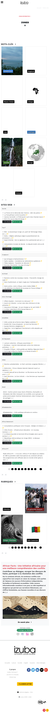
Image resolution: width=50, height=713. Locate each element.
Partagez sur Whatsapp (25, 630)
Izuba (21, 697)
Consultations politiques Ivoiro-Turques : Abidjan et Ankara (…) (23, 426)
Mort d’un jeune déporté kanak (13, 219)
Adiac (4, 360)
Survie (4, 208)
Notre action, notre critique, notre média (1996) (19, 286)
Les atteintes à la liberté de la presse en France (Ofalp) (21, 288)
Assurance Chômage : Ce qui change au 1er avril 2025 (21, 307)
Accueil (39, 8)
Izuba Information (25, 16)
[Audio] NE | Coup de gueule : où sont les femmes (19, 324)
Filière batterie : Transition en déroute (16, 263)
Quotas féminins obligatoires (12, 326)
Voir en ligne (17, 221)
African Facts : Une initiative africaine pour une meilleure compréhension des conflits (24, 567)
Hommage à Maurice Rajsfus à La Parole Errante (19, 351)
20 (25, 547)
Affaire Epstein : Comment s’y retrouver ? (17, 301)
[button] (1, 2)
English (26, 663)
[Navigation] (24, 2)
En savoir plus (25, 622)
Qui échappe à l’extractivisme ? (13, 259)
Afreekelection (6, 407)
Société (20, 663)
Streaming (12, 677)
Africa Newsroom (7, 421)
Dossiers (32, 663)
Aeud (3, 387)
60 (40, 547)
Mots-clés (46, 8)
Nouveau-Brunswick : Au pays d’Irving (15, 265)
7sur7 (4, 227)
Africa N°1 (5, 449)
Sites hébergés (40, 663)
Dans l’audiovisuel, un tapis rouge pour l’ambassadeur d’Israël (23, 282)
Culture (14, 663)
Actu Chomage (7, 297)
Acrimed (4, 273)
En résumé (7, 221)
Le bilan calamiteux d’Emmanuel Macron (16, 309)
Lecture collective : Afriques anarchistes (16, 343)
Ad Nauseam (6, 339)
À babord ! (5, 255)
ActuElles (5, 318)
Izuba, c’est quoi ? (12, 672)
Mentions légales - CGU (25, 692)
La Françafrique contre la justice (14, 215)
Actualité (7, 663)
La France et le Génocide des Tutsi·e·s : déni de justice (21, 213)
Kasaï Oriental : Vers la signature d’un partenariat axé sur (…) (23, 240)
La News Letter (25, 684)
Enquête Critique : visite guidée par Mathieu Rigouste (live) (22, 349)
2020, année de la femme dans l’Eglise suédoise (19, 322)
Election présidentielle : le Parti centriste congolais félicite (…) (23, 364)
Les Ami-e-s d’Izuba (12, 674)
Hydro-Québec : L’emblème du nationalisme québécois (21, 261)
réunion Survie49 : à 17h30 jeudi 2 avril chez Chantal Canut (22, 217)
